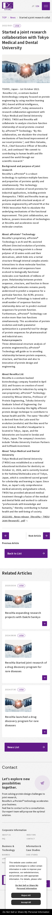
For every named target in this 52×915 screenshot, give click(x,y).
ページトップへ (46, 885)
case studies (32, 856)
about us (6, 836)
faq (3, 840)
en (37, 6)
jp (33, 6)
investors (31, 836)
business (6, 856)
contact (31, 840)
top (4, 17)
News (13, 17)
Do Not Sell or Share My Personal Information (26, 912)
